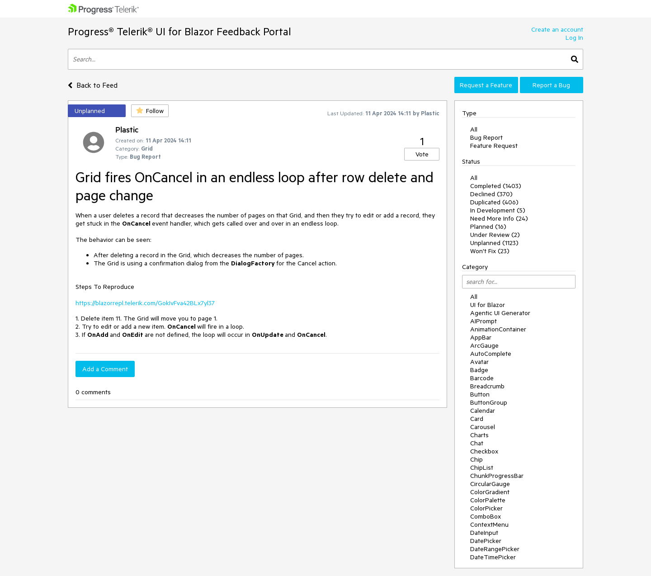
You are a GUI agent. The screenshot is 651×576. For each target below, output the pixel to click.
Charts (479, 435)
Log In (574, 37)
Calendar (482, 410)
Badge (479, 370)
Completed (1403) (495, 186)
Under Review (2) (495, 235)
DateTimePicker (493, 557)
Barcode (482, 378)
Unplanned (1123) (494, 243)
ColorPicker (486, 508)
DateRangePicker (494, 549)
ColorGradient (489, 492)
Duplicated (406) (494, 202)
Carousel (482, 427)
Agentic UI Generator (500, 313)
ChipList (481, 467)
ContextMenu (489, 524)
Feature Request (494, 146)
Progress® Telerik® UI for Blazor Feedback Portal (179, 31)
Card (476, 419)
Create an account (557, 29)
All (473, 129)
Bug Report (486, 137)
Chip (476, 459)
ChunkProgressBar (497, 476)
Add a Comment (105, 369)
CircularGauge (490, 484)
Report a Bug (551, 85)
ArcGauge (484, 345)
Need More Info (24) (499, 218)
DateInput (484, 533)
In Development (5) (497, 210)
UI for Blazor (487, 305)
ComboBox (485, 516)
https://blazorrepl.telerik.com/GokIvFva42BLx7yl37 (145, 303)
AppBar (480, 337)
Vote (422, 154)
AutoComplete (490, 353)
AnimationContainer (498, 329)
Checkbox (484, 451)
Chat (476, 443)
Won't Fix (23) (489, 251)
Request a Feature (486, 85)
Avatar (479, 362)
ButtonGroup (488, 402)
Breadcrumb (487, 386)
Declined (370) (491, 194)
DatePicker (485, 541)
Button (480, 394)
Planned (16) (488, 226)
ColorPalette (487, 500)
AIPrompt (483, 321)
